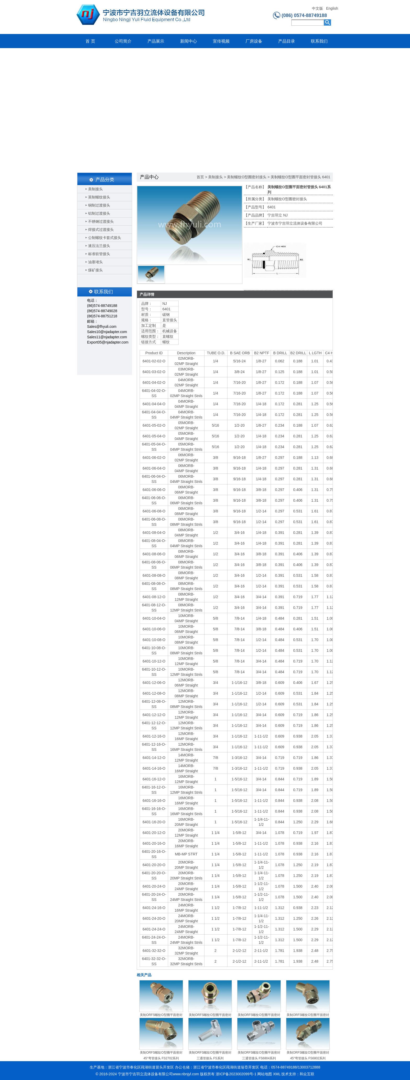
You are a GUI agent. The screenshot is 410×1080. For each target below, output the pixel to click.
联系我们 (319, 41)
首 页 (90, 41)
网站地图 (264, 1074)
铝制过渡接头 (99, 213)
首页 (200, 177)
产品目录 (286, 41)
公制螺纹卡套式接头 (104, 238)
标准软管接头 (99, 254)
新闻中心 (188, 41)
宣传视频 (221, 41)
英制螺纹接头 (99, 197)
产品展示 (155, 41)
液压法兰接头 (99, 246)
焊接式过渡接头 (101, 229)
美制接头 (95, 189)
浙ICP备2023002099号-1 (236, 1074)
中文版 (317, 8)
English (332, 8)
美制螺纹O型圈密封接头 (246, 177)
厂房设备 (254, 41)
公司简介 (123, 41)
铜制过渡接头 (99, 205)
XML (276, 1074)
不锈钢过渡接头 (101, 221)
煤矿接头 (95, 270)
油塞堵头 (95, 262)
